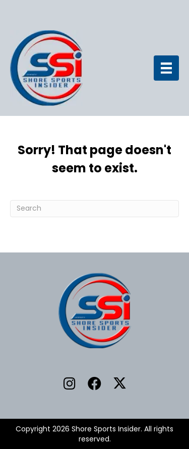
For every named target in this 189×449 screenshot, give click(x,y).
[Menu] (166, 68)
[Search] (94, 208)
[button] (69, 383)
